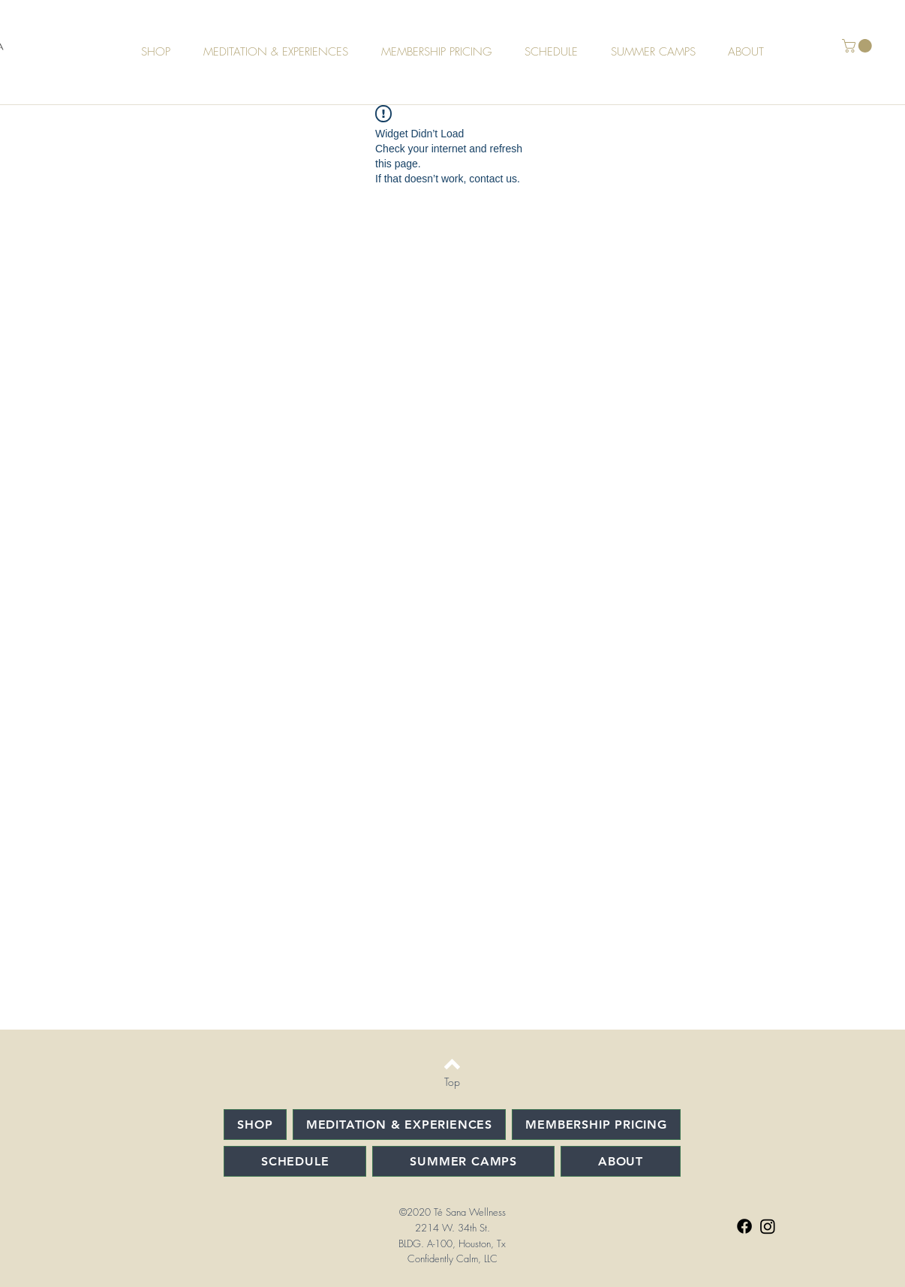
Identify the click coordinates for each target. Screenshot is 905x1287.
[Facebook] (744, 1226)
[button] (858, 46)
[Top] (452, 1082)
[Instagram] (767, 1226)
